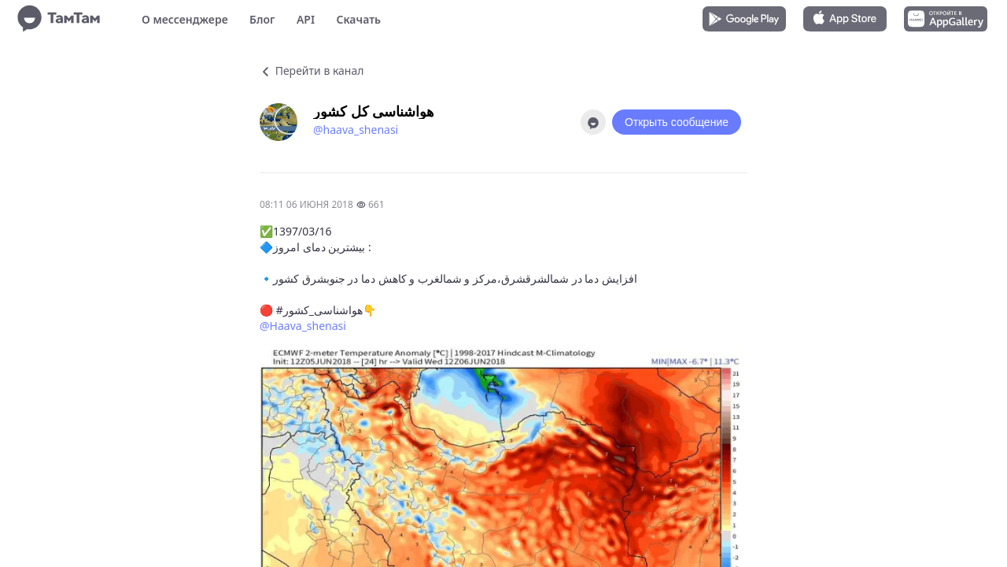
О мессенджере (185, 19)
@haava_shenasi (355, 129)
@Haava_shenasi (303, 325)
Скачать (358, 19)
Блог (262, 19)
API (306, 19)
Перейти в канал (311, 70)
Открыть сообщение (677, 122)
